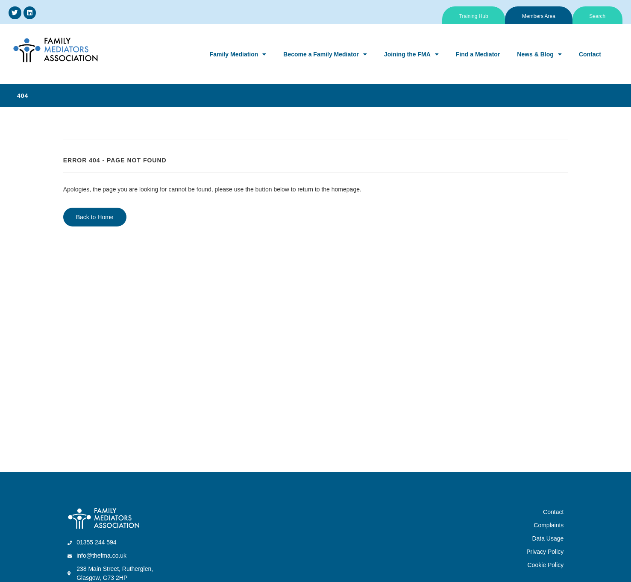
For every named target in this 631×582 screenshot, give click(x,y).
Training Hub (472, 16)
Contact (590, 54)
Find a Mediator (478, 54)
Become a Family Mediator (325, 54)
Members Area (538, 16)
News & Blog (539, 54)
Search (597, 16)
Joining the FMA (411, 54)
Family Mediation (238, 54)
